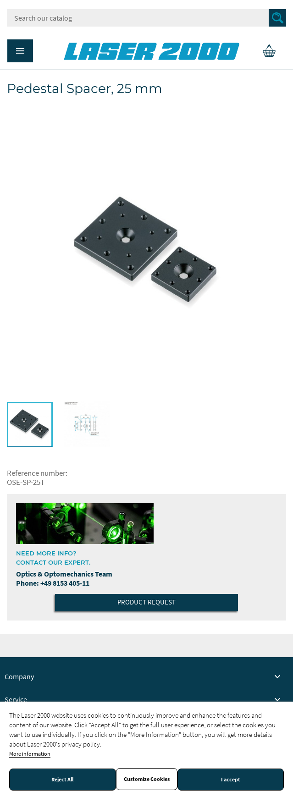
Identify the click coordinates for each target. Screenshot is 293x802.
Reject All (62, 779)
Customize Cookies (147, 779)
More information (29, 753)
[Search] (146, 18)
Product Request (146, 602)
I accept (230, 779)
